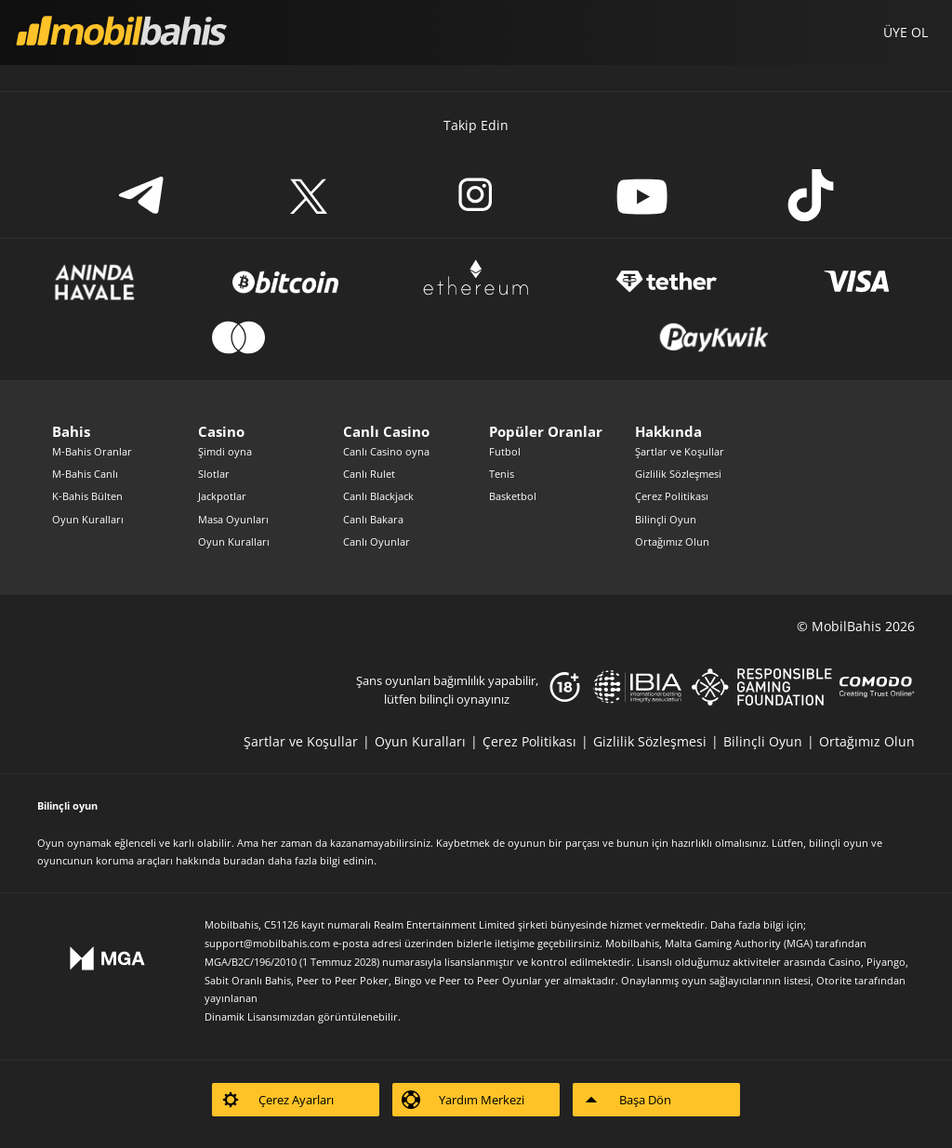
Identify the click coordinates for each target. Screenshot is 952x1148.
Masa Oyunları (233, 519)
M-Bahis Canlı (85, 474)
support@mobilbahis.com (267, 943)
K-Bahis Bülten (87, 496)
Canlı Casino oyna (386, 451)
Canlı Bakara (373, 519)
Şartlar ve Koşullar (679, 451)
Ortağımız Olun (672, 541)
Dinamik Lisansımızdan (260, 1016)
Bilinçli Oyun (665, 519)
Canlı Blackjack (378, 496)
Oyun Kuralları (88, 519)
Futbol (505, 451)
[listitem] (309, 741)
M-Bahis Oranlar (92, 451)
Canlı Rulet (369, 474)
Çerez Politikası (671, 496)
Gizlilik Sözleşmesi (678, 474)
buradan (244, 860)
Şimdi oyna (225, 451)
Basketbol (512, 496)
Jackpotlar (222, 496)
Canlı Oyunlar (376, 541)
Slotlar (214, 474)
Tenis (501, 474)
